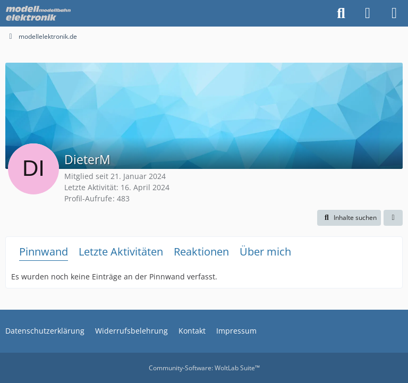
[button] (349, 218)
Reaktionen (201, 251)
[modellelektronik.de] (39, 13)
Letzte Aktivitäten (121, 251)
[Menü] (394, 13)
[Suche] (341, 13)
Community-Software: (204, 367)
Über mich (265, 251)
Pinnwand (43, 251)
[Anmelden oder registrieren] (367, 13)
